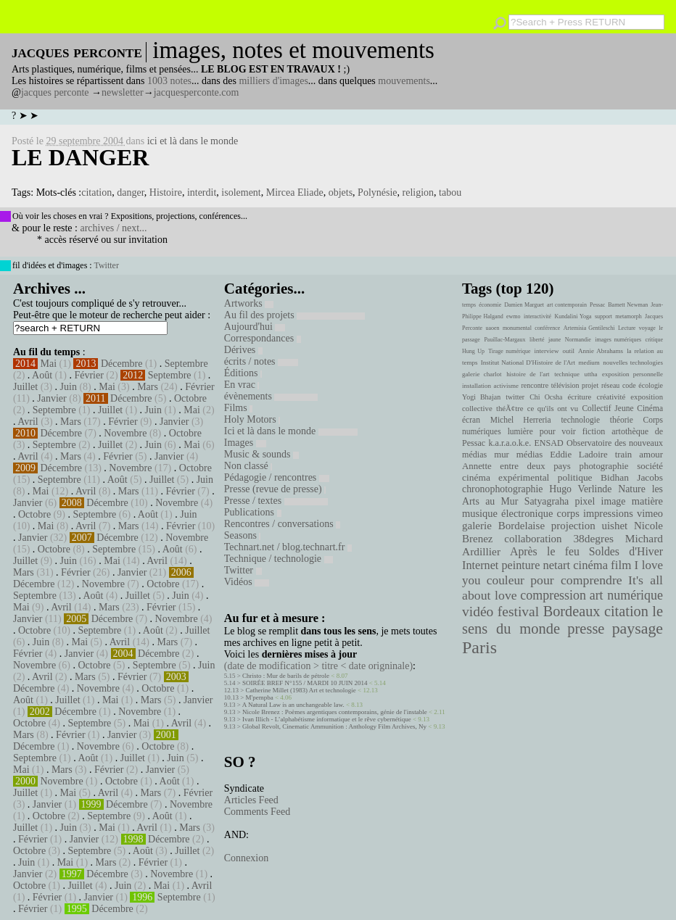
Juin (68, 386)
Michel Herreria (520, 419)
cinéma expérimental (505, 477)
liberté (536, 339)
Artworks (248, 303)
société (650, 466)
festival (518, 611)
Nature (632, 489)
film (621, 565)
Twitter (106, 265)
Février (88, 375)
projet (590, 385)
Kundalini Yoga (573, 316)
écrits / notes (261, 361)
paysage (637, 628)
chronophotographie (502, 489)
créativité (610, 396)
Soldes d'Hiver (626, 551)
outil (568, 351)
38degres (593, 538)
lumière (520, 431)
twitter (515, 397)
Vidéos (246, 581)
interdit (201, 192)
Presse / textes (276, 500)
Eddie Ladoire (579, 454)
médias (529, 454)
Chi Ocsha (545, 397)
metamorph (628, 316)
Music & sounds (261, 454)
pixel (585, 501)
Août (42, 375)
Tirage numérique (509, 351)
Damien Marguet (524, 305)
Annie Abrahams (600, 351)
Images (245, 442)
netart (556, 565)
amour (651, 454)
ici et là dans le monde (193, 141)
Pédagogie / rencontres (276, 477)
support (603, 316)
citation (96, 192)
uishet (614, 525)
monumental (517, 328)
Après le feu (545, 551)
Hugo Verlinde (580, 489)
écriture (580, 396)
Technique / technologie (278, 558)
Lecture (626, 328)
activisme (506, 385)
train (623, 454)
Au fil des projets (294, 315)
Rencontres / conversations (282, 523)
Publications (252, 512)
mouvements (404, 80)
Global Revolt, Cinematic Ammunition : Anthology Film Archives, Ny (334, 726)
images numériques (618, 339)
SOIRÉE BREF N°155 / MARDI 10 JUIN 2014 (304, 683)
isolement (240, 192)
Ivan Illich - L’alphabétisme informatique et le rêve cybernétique (326, 719)
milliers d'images (273, 80)
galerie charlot (482, 374)
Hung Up (473, 351)
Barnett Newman (628, 305)
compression (553, 595)
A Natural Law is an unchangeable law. (293, 704)
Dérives (243, 349)
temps (469, 305)
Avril (27, 421)
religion (418, 192)
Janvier (51, 398)
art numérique (626, 595)
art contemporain (567, 305)
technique (567, 374)
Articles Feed (251, 800)
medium (588, 362)
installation (476, 385)
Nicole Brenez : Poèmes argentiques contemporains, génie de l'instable (334, 712)
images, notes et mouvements (293, 50)
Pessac (597, 305)
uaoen (492, 328)
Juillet (25, 386)
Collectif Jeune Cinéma (622, 408)
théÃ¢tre (510, 408)
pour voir (558, 431)
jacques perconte (55, 92)
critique (654, 339)
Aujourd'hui (255, 326)
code (629, 385)
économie (490, 305)
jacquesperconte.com (196, 92)
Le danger (80, 157)
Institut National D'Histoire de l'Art (528, 362)
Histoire (165, 192)
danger (130, 192)
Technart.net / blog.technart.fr (288, 547)
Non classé (248, 465)
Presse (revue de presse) (275, 489)
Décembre (122, 363)
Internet (480, 565)
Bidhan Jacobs (632, 477)
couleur (505, 580)
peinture (520, 565)
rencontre (535, 385)
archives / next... (113, 228)
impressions (608, 513)
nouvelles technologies (633, 362)
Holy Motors (252, 419)
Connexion (246, 858)
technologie (580, 419)
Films (238, 407)
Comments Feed (257, 811)
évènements (271, 396)
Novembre (125, 433)
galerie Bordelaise (503, 525)
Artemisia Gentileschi (589, 328)
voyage (647, 328)
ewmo (513, 316)
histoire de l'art (527, 374)
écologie (650, 385)
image (613, 501)
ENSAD (548, 443)
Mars (147, 386)
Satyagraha (546, 501)
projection (573, 525)
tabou (450, 192)
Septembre (186, 363)
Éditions (243, 373)
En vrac (242, 384)
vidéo (477, 611)
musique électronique (507, 513)
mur (501, 454)
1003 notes (169, 80)
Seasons (242, 535)
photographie (604, 466)
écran (471, 419)
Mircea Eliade (294, 192)
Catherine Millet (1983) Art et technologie (301, 690)
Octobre (190, 398)
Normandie (578, 339)
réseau (610, 385)
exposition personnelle (632, 374)
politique (575, 477)
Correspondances (262, 338)
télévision (565, 385)
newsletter (123, 92)
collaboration (532, 538)
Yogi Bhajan (481, 397)
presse (585, 629)
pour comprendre (576, 580)
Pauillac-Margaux (504, 339)
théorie (621, 419)
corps (568, 513)
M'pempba (259, 697)
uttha (591, 374)
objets (341, 192)
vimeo (650, 513)
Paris (479, 647)
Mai (49, 363)
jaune (554, 339)
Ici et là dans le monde (291, 431)
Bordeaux (572, 611)
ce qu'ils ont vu (552, 408)
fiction (594, 431)
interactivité (537, 316)
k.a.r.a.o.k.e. (509, 443)
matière (647, 501)
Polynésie (377, 192)
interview (547, 351)
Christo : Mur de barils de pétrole (285, 675)
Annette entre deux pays (516, 466)
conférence (547, 328)
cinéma (590, 565)
